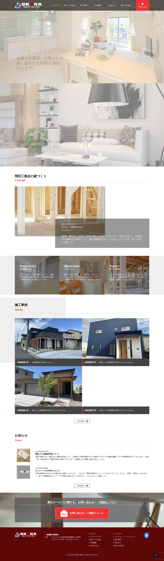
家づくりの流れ (69, 5)
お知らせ (112, 5)
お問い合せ (94, 546)
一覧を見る (82, 421)
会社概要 (97, 5)
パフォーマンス (95, 537)
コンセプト (55, 5)
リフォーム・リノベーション (125, 537)
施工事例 (83, 5)
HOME (93, 534)
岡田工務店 (79, 555)
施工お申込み (126, 5)
